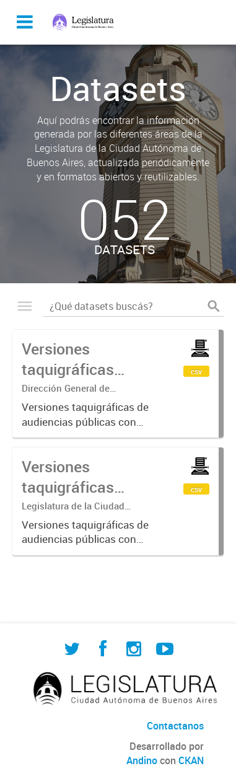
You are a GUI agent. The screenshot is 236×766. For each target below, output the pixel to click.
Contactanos (175, 726)
